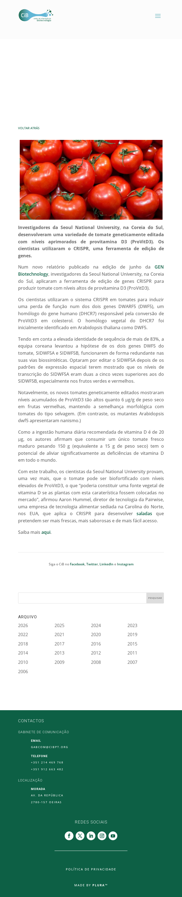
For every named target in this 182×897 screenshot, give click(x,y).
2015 (132, 644)
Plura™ (100, 885)
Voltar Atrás (28, 128)
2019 (132, 634)
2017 (59, 644)
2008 (96, 662)
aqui (45, 532)
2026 (23, 625)
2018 (23, 644)
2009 (59, 662)
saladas (144, 513)
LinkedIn (106, 564)
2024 (96, 625)
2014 (23, 653)
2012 (96, 653)
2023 (132, 625)
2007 (132, 662)
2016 (96, 644)
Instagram (125, 564)
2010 (23, 662)
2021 (59, 634)
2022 (23, 634)
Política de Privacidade (91, 869)
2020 (96, 634)
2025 (59, 625)
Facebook (77, 564)
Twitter (92, 564)
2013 (59, 653)
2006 (23, 671)
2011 (132, 653)
